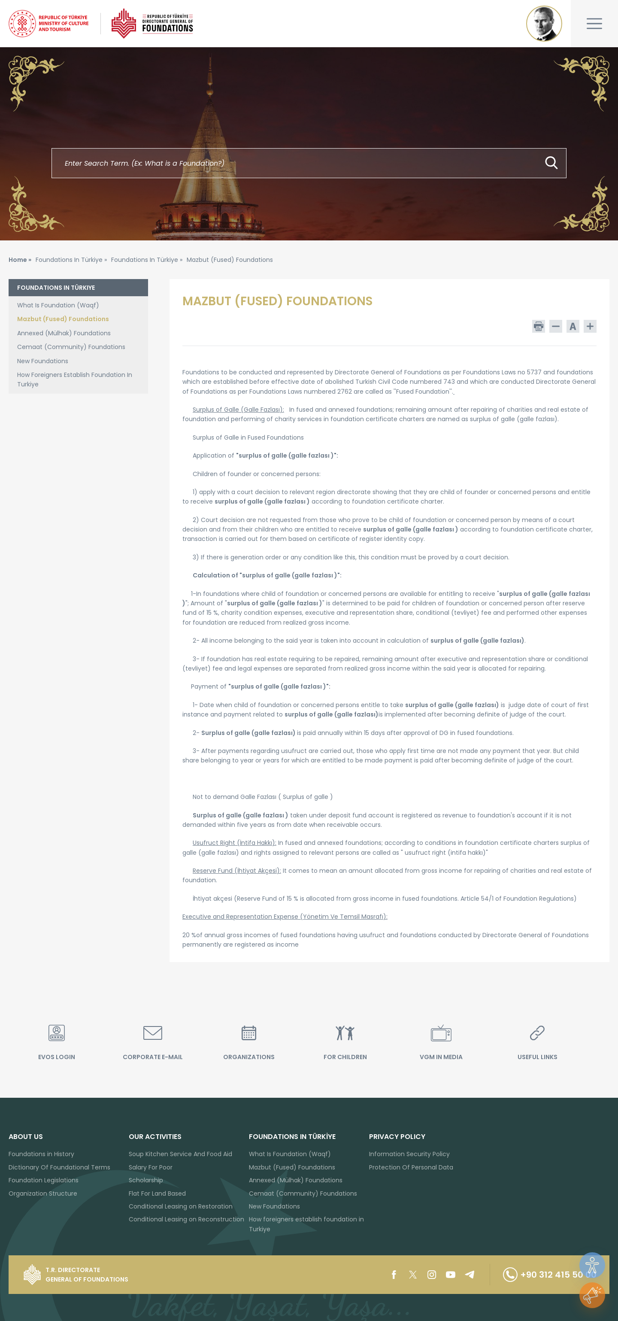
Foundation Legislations (44, 1180)
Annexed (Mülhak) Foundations (64, 333)
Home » (20, 259)
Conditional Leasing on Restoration (181, 1206)
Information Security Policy (409, 1154)
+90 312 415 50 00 (550, 1274)
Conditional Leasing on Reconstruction (186, 1219)
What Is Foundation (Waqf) (58, 305)
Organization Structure (43, 1193)
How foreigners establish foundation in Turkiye (306, 1224)
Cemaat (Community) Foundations (71, 347)
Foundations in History (41, 1154)
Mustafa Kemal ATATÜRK (544, 24)
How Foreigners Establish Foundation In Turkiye (74, 379)
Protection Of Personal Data (411, 1167)
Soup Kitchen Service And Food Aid (180, 1154)
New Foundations (42, 361)
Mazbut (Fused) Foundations (63, 319)
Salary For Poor (151, 1167)
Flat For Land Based (157, 1193)
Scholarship (146, 1180)
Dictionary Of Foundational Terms (59, 1167)
